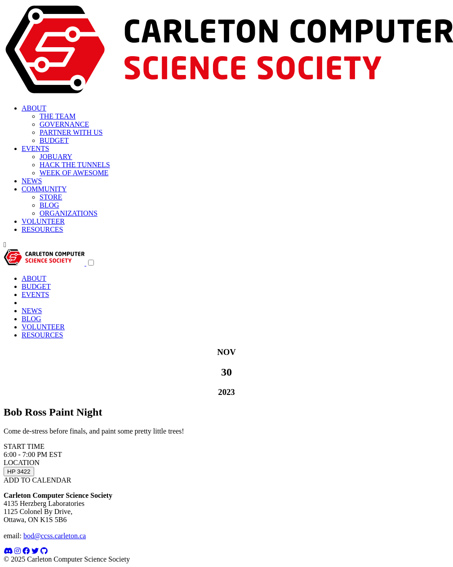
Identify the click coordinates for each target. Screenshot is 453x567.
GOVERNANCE (64, 124)
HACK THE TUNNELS (75, 164)
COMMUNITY (44, 189)
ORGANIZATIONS (69, 213)
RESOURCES (42, 229)
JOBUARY (56, 156)
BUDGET (54, 140)
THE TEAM (58, 116)
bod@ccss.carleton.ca (54, 536)
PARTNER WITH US (71, 132)
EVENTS (35, 148)
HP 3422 (19, 471)
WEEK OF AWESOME (74, 173)
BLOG (49, 205)
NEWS (32, 181)
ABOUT (34, 108)
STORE (51, 197)
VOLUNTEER (43, 221)
